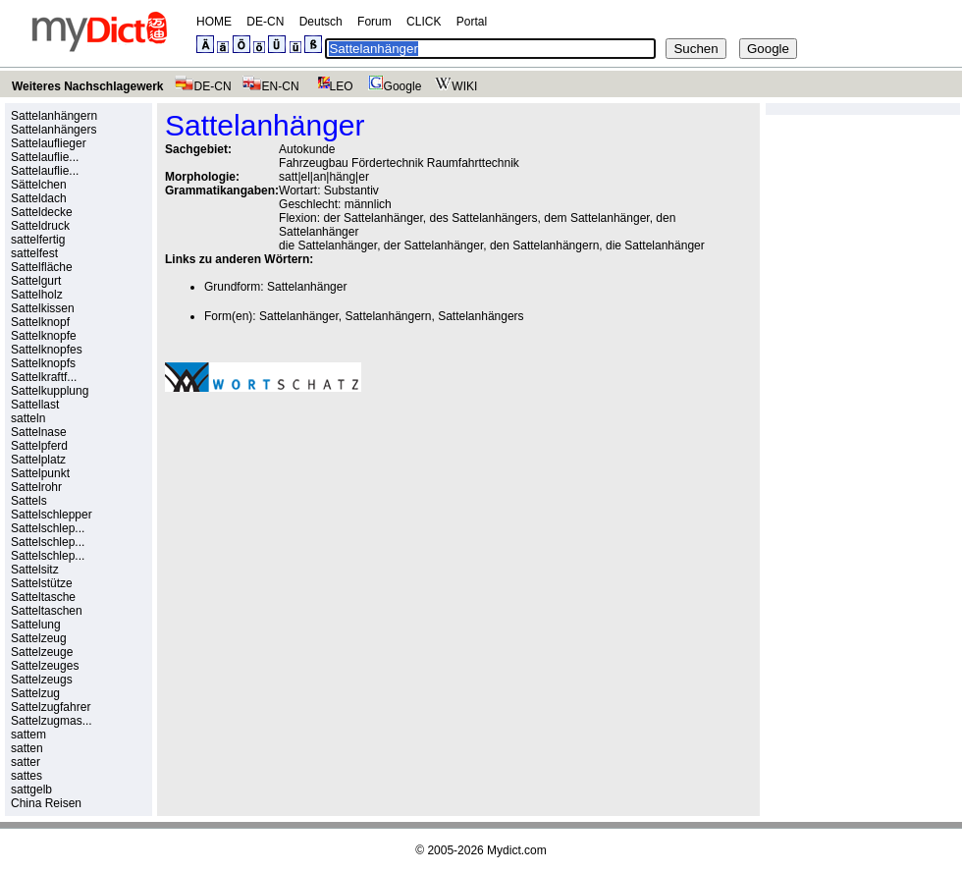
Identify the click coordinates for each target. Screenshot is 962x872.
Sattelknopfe (44, 336)
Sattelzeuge (42, 652)
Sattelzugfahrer (50, 707)
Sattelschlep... (47, 528)
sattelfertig (38, 239)
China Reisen (46, 803)
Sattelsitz (35, 569)
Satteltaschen (46, 611)
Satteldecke (42, 212)
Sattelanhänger (307, 287)
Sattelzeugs (42, 679)
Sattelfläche (42, 267)
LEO (331, 86)
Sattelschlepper (51, 514)
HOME (214, 21)
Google (392, 86)
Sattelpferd (39, 446)
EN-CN (270, 86)
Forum (374, 21)
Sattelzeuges (45, 666)
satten (27, 748)
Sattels (29, 501)
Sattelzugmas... (51, 721)
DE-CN (265, 21)
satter (25, 762)
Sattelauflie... (45, 157)
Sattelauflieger (48, 143)
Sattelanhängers (53, 129)
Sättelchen (39, 184)
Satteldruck (40, 226)
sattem (28, 734)
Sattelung (36, 624)
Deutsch (321, 21)
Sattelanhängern (54, 116)
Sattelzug (35, 693)
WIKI (454, 86)
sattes (26, 776)
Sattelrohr (36, 487)
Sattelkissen (43, 308)
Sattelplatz (38, 459)
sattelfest (34, 253)
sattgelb (31, 789)
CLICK (423, 21)
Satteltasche (43, 597)
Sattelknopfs (43, 363)
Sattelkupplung (49, 391)
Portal (471, 21)
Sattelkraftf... (44, 377)
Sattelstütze (42, 583)
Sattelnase (39, 432)
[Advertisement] (330, 543)
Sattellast (35, 404)
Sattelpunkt (40, 473)
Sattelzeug (39, 638)
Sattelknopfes (46, 349)
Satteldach (39, 198)
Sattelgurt (36, 281)
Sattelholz (37, 294)
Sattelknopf (40, 322)
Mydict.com (517, 850)
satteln (28, 418)
